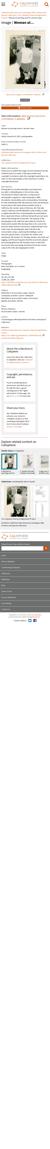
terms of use (15, 396)
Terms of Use (6, 591)
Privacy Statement (8, 597)
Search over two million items (15, 544)
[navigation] (3, 4)
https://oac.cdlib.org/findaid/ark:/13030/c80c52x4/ (21, 335)
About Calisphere (8, 561)
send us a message (14, 426)
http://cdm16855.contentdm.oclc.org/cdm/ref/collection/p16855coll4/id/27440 (24, 283)
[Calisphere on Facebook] (34, 620)
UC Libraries (36, 615)
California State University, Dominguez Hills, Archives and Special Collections (23, 153)
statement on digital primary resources (20, 361)
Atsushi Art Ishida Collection (12, 338)
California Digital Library (30, 617)
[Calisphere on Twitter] (29, 620)
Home (3, 555)
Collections (5, 573)
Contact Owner (25, 108)
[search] (47, 4)
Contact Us (5, 609)
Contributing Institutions (11, 567)
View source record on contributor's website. (23, 117)
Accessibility (6, 603)
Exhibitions (5, 579)
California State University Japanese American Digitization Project (24, 331)
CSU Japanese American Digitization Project (18, 163)
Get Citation (25, 100)
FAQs (3, 585)
